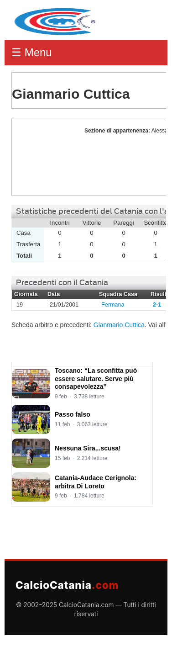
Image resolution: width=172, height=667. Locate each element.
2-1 (157, 305)
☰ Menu (31, 52)
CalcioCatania (67, 585)
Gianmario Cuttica (45, 156)
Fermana (112, 305)
